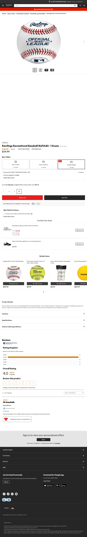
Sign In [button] (43, 439)
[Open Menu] (3, 6)
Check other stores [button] (8, 177)
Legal (43, 467)
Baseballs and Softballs (37, 13)
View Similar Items (36, 149)
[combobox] (75, 392)
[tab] (15, 164)
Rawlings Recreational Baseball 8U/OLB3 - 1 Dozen (30, 145)
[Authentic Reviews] (10, 343)
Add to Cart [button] (22, 197)
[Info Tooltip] (38, 185)
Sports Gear (11, 13)
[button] (75, 6)
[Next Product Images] (84, 41)
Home (4, 13)
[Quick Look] (79, 230)
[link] (9, 149)
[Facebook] (4, 494)
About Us (43, 461)
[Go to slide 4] (52, 70)
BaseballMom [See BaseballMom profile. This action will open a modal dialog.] (7, 405)
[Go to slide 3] (46, 70)
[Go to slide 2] (41, 70)
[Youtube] (16, 494)
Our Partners (43, 456)
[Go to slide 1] (35, 70)
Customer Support (43, 450)
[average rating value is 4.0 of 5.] (7, 149)
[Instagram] (12, 494)
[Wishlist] (80, 6)
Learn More (47, 481)
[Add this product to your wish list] (19, 191)
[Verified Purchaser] (9, 408)
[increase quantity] (14, 191)
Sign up (6, 482)
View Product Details (23, 149)
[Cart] (84, 6)
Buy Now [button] (64, 197)
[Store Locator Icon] (49, 1)
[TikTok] (8, 494)
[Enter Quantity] (9, 191)
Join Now (57, 443)
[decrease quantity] (3, 191)
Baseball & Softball (23, 13)
